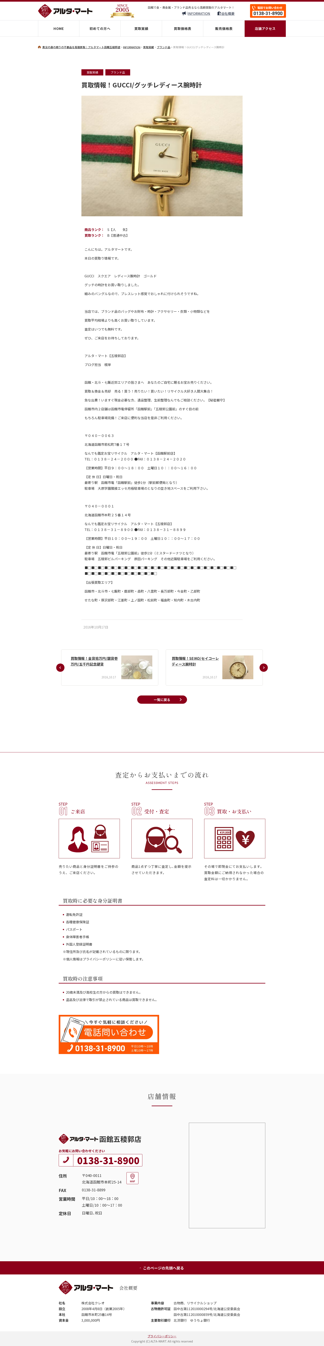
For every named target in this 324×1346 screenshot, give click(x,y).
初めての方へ (100, 28)
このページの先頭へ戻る (161, 1268)
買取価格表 (182, 28)
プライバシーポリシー (162, 1336)
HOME (59, 28)
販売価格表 (224, 28)
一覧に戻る (162, 699)
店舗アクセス (265, 28)
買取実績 (141, 28)
